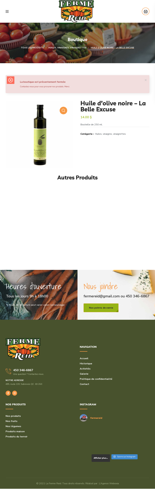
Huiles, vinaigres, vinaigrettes (67, 47)
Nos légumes (13, 426)
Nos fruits (11, 421)
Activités (85, 368)
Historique (86, 363)
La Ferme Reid (53, 483)
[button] (144, 11)
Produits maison (15, 431)
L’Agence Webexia (109, 483)
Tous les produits (32, 47)
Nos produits (13, 416)
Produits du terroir (16, 436)
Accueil (84, 358)
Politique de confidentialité (96, 379)
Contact (84, 384)
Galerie (84, 374)
